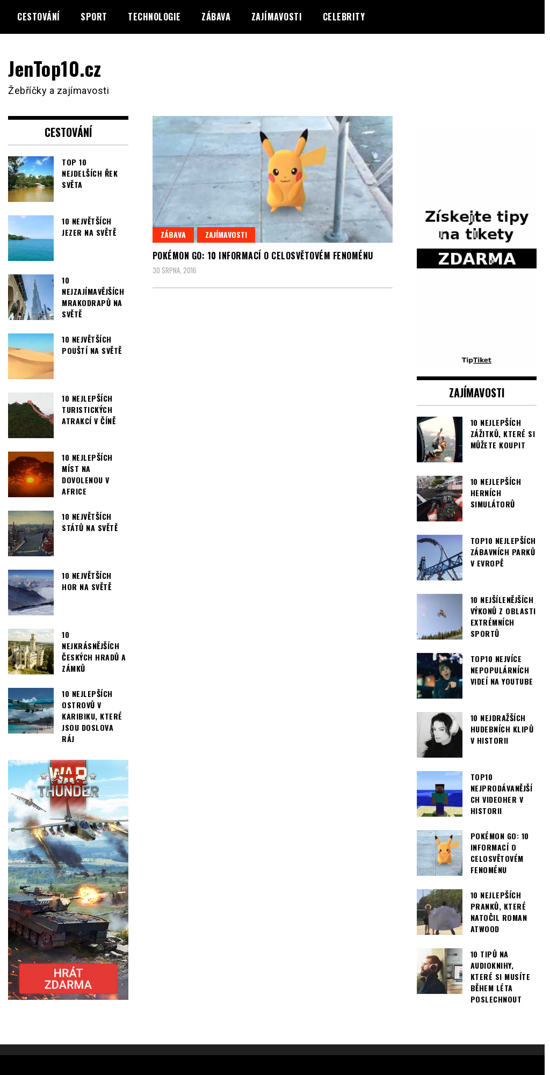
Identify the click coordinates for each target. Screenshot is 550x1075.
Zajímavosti (276, 16)
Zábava (215, 16)
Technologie (154, 16)
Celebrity (344, 16)
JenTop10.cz (54, 68)
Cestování (38, 16)
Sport (94, 16)
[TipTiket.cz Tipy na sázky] (477, 359)
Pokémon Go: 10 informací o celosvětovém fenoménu (263, 255)
